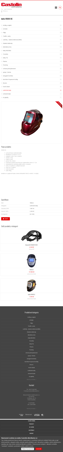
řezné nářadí (31, 367)
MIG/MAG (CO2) (31, 335)
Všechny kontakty (31, 408)
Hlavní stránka (31, 421)
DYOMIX (31, 320)
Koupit (5, 219)
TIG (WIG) (31, 341)
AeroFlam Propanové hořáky (31, 361)
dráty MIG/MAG (31, 338)
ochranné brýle (31, 373)
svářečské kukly (31, 370)
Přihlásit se (4, 11)
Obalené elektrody (31, 332)
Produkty (31, 424)
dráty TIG (31, 344)
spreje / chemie (31, 355)
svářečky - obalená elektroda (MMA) (31, 329)
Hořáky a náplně (31, 317)
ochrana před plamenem (32, 352)
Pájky (31, 323)
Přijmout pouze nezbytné (27, 449)
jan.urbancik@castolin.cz (33, 391)
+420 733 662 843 (8, 9)
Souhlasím (38, 449)
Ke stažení (31, 427)
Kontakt (31, 433)
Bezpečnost (31, 430)
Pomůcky (31, 350)
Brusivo (31, 364)
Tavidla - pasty (31, 326)
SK (1, 12)
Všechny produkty (31, 379)
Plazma (31, 347)
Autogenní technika (31, 358)
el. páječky (31, 376)
